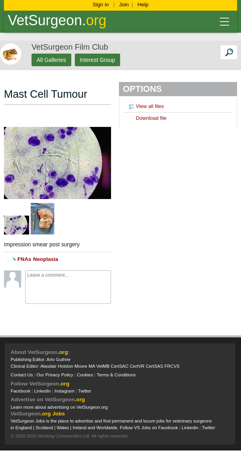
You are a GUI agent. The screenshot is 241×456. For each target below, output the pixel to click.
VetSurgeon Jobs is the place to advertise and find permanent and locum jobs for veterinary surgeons (111, 421)
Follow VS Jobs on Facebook (149, 427)
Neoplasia (45, 259)
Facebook (20, 391)
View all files (146, 106)
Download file (147, 118)
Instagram (64, 391)
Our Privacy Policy (55, 374)
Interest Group (97, 60)
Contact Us (22, 374)
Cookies (85, 374)
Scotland (44, 427)
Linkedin (42, 391)
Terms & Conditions (116, 374)
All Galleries (51, 60)
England (23, 427)
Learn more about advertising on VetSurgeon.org (59, 407)
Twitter (84, 391)
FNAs (24, 259)
